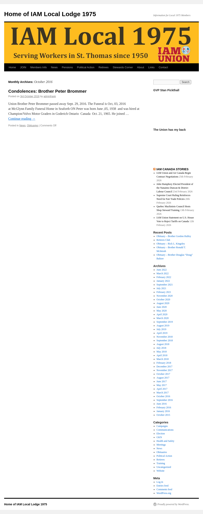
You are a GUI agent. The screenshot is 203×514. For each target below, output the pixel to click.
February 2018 (164, 362)
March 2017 (163, 392)
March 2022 (163, 273)
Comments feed (164, 489)
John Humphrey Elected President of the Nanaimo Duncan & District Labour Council (175, 188)
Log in (160, 481)
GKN (159, 437)
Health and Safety (165, 441)
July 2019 (161, 329)
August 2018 (163, 344)
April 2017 (162, 388)
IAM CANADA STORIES (172, 169)
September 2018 (165, 340)
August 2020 (163, 303)
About (140, 67)
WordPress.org (164, 493)
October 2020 (163, 299)
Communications (165, 429)
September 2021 (165, 284)
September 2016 (165, 400)
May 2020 (162, 310)
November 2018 (165, 336)
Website (160, 470)
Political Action (85, 67)
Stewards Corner (123, 67)
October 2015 (163, 414)
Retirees (104, 67)
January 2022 (163, 280)
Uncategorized (164, 467)
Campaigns (162, 426)
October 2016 (163, 396)
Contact (163, 67)
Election (161, 433)
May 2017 (162, 385)
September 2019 (165, 321)
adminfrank (50, 96)
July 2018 (161, 347)
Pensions (67, 67)
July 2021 (161, 288)
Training (161, 463)
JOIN (23, 67)
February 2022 (164, 277)
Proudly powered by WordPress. (173, 504)
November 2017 (165, 370)
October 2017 (163, 374)
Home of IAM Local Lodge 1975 (50, 14)
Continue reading (21, 118)
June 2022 (162, 269)
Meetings (161, 444)
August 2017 (163, 377)
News (54, 67)
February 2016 (164, 407)
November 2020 (165, 295)
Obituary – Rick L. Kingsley (171, 243)
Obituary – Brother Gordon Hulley (174, 236)
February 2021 (164, 292)
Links (151, 67)
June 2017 (162, 381)
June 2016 (162, 403)
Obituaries (32, 125)
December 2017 (164, 366)
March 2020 (163, 318)
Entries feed (163, 485)
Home (12, 67)
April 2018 (162, 355)
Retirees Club (163, 239)
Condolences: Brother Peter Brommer (47, 91)
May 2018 (162, 351)
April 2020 (162, 314)
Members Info (38, 67)
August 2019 (163, 325)
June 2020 (162, 307)
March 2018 (163, 359)
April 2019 (162, 333)
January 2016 (163, 411)
